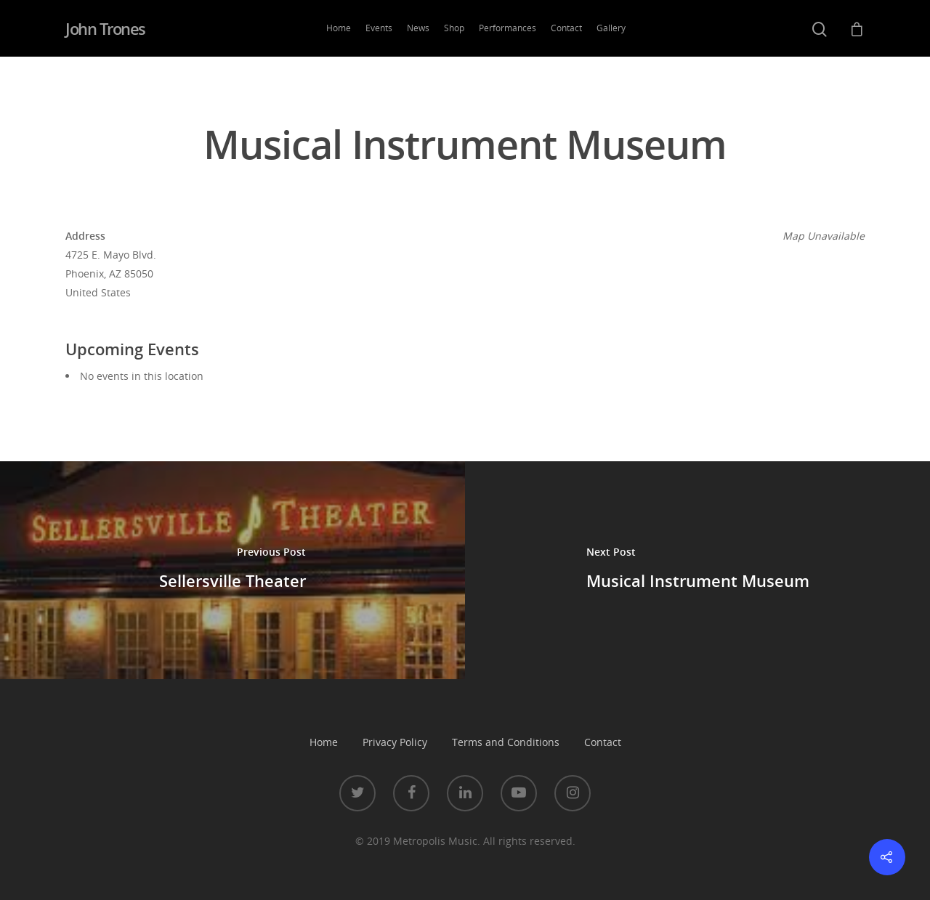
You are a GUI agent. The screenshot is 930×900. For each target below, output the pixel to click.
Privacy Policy (395, 742)
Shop (454, 28)
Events (378, 28)
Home (338, 28)
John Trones (105, 28)
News (418, 28)
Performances (507, 28)
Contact (566, 28)
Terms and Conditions (505, 742)
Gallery (611, 28)
